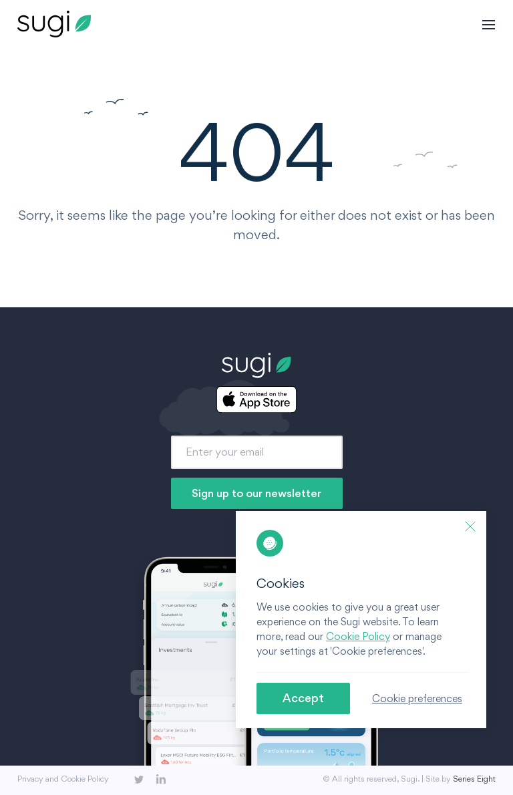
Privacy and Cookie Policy (63, 779)
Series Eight (474, 779)
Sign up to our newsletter (256, 493)
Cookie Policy (358, 636)
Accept (303, 698)
